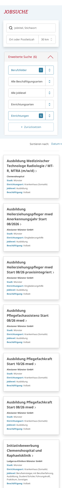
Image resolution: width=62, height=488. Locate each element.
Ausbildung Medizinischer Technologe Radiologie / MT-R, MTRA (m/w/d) (30, 140)
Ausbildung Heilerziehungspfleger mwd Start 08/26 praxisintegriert (30, 242)
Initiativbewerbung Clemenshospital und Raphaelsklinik (24, 425)
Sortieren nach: (39, 118)
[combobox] (21, 39)
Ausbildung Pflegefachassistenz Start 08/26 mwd (28, 290)
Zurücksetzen (32, 101)
